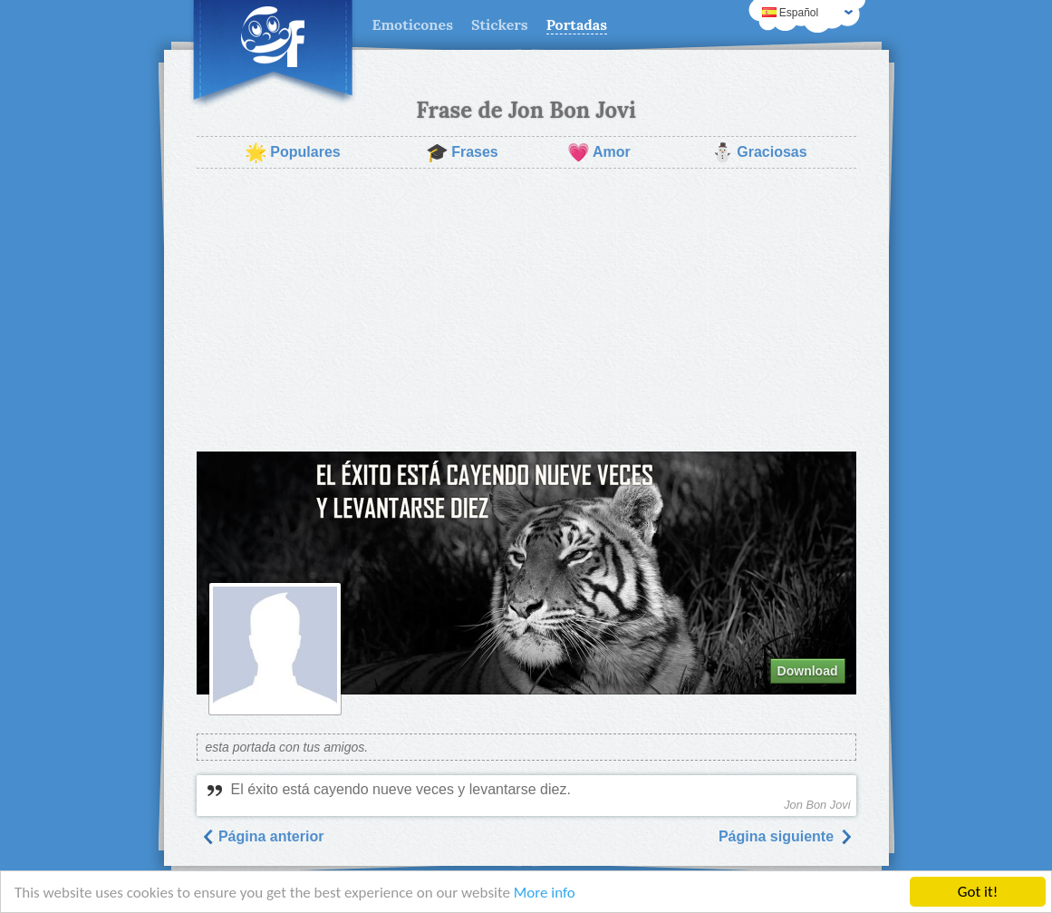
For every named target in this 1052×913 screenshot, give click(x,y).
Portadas (576, 24)
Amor (599, 152)
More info (544, 892)
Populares (292, 152)
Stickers (499, 24)
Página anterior (262, 836)
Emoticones (412, 24)
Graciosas (758, 152)
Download (807, 671)
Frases (462, 152)
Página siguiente (786, 836)
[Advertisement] (526, 310)
